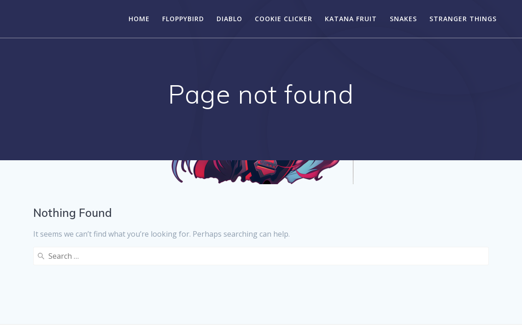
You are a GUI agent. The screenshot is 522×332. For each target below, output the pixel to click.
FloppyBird (183, 18)
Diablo (229, 18)
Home (139, 18)
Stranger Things (463, 18)
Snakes (403, 18)
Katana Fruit (351, 18)
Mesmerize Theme (331, 308)
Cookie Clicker (283, 18)
